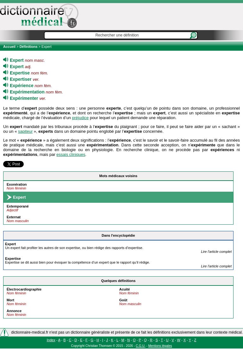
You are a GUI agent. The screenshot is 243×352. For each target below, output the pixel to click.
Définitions (29, 46)
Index (51, 340)
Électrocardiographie (24, 289)
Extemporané (18, 206)
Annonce (14, 311)
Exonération (17, 184)
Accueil (9, 46)
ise (13, 258)
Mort (10, 300)
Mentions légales (160, 346)
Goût (123, 300)
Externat (14, 217)
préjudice (80, 117)
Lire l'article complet (216, 251)
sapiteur (25, 131)
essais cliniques (70, 154)
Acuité (124, 289)
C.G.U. (141, 346)
